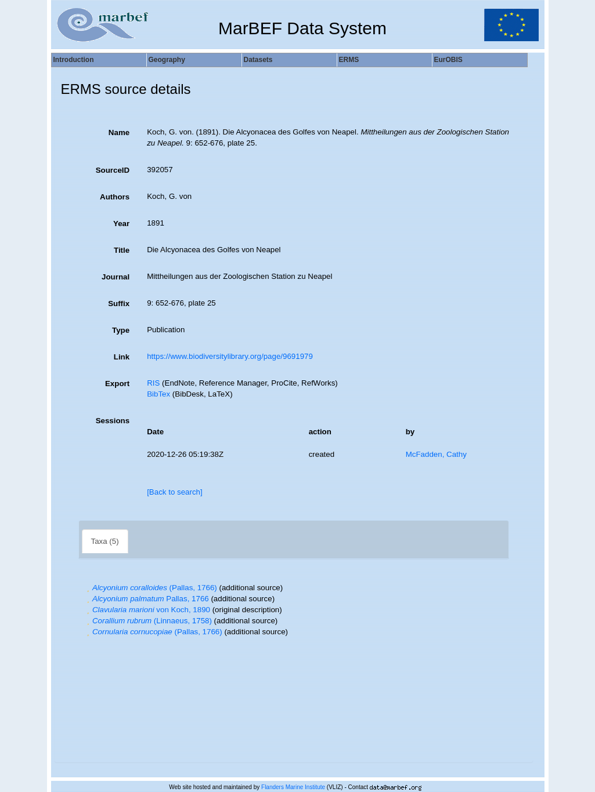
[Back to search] (175, 492)
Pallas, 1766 (146, 598)
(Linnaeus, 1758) (148, 620)
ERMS (349, 60)
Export (117, 383)
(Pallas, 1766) (150, 587)
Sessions (113, 420)
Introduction (73, 60)
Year (121, 223)
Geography (167, 60)
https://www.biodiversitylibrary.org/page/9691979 (230, 356)
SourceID (113, 170)
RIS (153, 383)
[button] (88, 587)
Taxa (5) (105, 541)
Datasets (258, 60)
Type (120, 330)
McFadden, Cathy (436, 454)
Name (119, 132)
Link (121, 357)
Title (121, 250)
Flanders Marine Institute (293, 787)
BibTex (158, 394)
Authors (114, 196)
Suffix (118, 303)
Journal (115, 277)
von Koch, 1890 (147, 609)
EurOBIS (448, 60)
